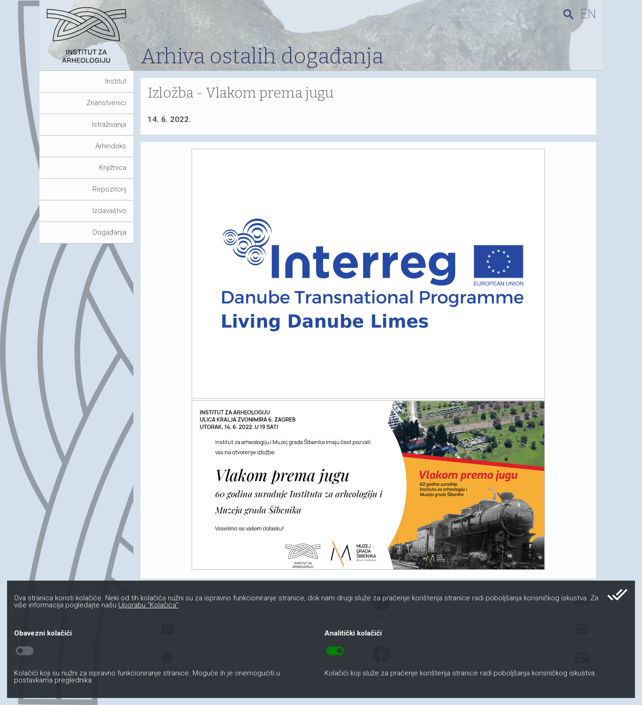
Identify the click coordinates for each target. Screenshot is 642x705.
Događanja (109, 232)
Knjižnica (112, 167)
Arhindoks (110, 146)
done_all (617, 595)
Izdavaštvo (109, 211)
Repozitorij (109, 189)
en (588, 14)
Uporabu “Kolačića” (148, 605)
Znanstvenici (106, 103)
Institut (115, 81)
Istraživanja (109, 124)
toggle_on (335, 651)
